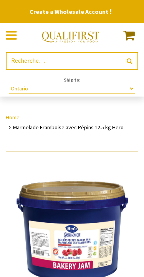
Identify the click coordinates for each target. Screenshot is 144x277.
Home (13, 117)
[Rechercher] (129, 61)
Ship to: (72, 80)
